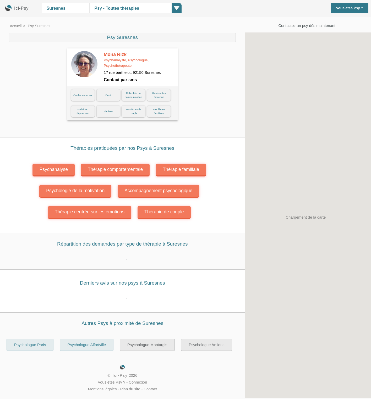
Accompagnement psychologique (158, 190)
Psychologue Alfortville (86, 345)
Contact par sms (120, 79)
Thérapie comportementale (115, 169)
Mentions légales (102, 389)
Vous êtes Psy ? (349, 8)
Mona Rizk (126, 60)
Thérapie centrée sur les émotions (89, 211)
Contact (150, 389)
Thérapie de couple (164, 211)
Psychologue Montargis (147, 345)
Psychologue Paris (30, 345)
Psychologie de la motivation (75, 190)
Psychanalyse (53, 169)
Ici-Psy (120, 375)
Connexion (138, 382)
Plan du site (130, 389)
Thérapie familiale (181, 169)
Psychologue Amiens (206, 345)
